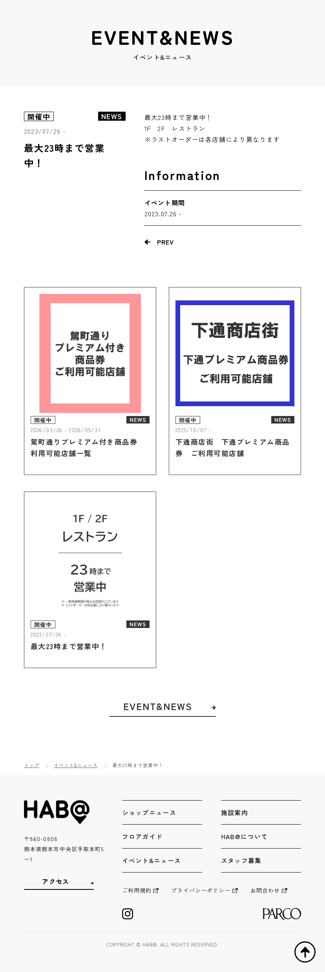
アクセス (55, 881)
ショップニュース (149, 812)
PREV (165, 242)
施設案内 (234, 812)
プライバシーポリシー (200, 890)
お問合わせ (265, 890)
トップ (31, 765)
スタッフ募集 (241, 860)
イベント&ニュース (76, 765)
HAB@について (244, 836)
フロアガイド (142, 836)
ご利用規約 (137, 890)
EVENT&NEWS (157, 718)
